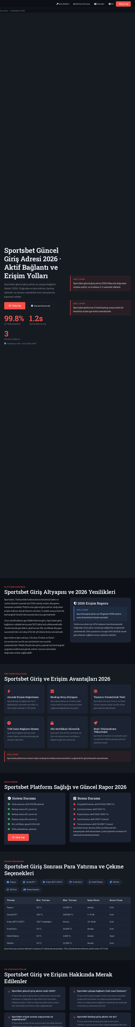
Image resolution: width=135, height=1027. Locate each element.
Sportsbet (4, 11)
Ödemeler (99, 4)
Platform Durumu (81, 4)
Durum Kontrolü (40, 305)
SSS (111, 4)
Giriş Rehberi (62, 4)
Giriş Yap (123, 4)
